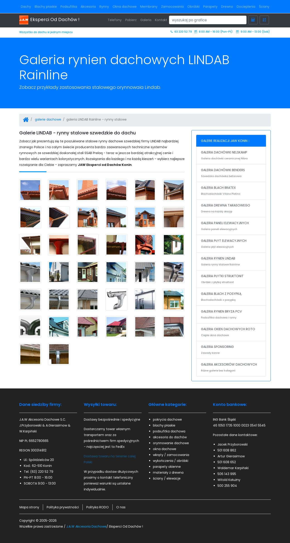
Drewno (227, 6)
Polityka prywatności (63, 507)
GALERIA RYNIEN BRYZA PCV (231, 314)
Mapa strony (29, 507)
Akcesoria (88, 6)
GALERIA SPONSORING (231, 350)
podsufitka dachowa (169, 431)
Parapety (210, 6)
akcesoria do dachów (170, 437)
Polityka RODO (97, 507)
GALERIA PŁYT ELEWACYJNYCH (231, 244)
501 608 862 (227, 450)
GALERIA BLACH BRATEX (231, 191)
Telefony (115, 20)
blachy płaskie (164, 425)
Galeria (145, 20)
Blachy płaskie (46, 6)
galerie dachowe (48, 119)
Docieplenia (246, 6)
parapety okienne (167, 466)
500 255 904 (227, 485)
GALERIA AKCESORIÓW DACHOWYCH (231, 367)
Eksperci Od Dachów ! (49, 19)
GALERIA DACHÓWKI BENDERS (231, 173)
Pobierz (131, 20)
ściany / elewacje (167, 478)
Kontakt (161, 20)
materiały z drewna (168, 472)
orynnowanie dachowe (171, 443)
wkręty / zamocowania (171, 455)
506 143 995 (227, 474)
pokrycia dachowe (167, 419)
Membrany (148, 6)
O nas (121, 507)
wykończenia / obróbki (170, 460)
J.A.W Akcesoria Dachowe (86, 526)
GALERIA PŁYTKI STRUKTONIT (231, 279)
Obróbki (193, 6)
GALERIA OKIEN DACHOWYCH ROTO (231, 332)
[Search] (207, 20)
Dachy (26, 6)
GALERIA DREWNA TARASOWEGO (231, 208)
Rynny (104, 6)
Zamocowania (172, 6)
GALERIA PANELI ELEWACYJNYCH (231, 226)
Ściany (264, 6)
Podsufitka (68, 6)
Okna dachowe (125, 6)
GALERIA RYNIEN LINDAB (231, 261)
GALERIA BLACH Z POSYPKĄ (231, 297)
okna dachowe (164, 449)
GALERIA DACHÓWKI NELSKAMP (231, 155)
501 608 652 (227, 462)
